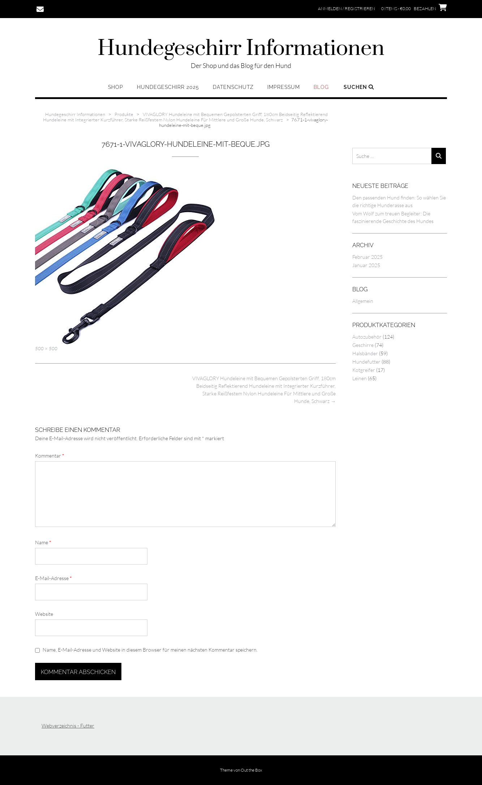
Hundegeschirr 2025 (168, 87)
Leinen (359, 378)
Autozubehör (367, 337)
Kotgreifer (363, 370)
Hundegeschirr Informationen (241, 48)
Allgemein (362, 301)
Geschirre (363, 345)
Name (43, 542)
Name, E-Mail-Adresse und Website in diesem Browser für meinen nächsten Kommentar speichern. (150, 650)
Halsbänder (365, 353)
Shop (115, 87)
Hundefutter (366, 362)
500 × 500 (46, 348)
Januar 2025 (366, 265)
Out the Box (251, 770)
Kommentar (49, 455)
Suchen (359, 87)
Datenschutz (233, 87)
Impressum (283, 87)
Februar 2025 (367, 257)
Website (44, 614)
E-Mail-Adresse (53, 578)
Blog (321, 87)
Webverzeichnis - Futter (68, 725)
